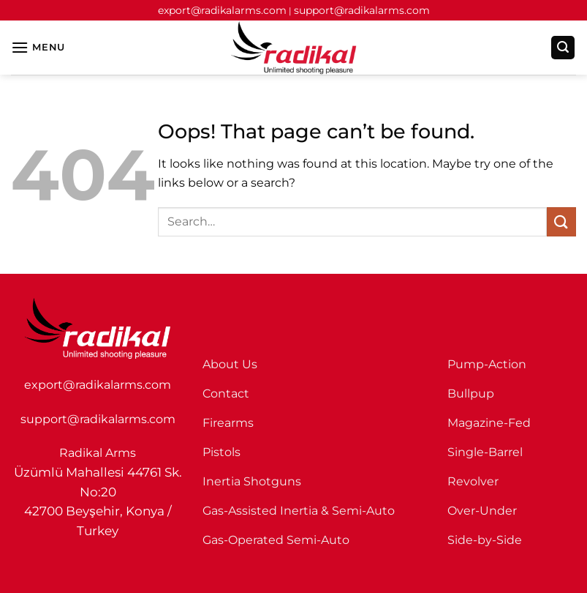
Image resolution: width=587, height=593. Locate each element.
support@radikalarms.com (362, 10)
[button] (38, 47)
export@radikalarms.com (222, 10)
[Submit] (561, 221)
